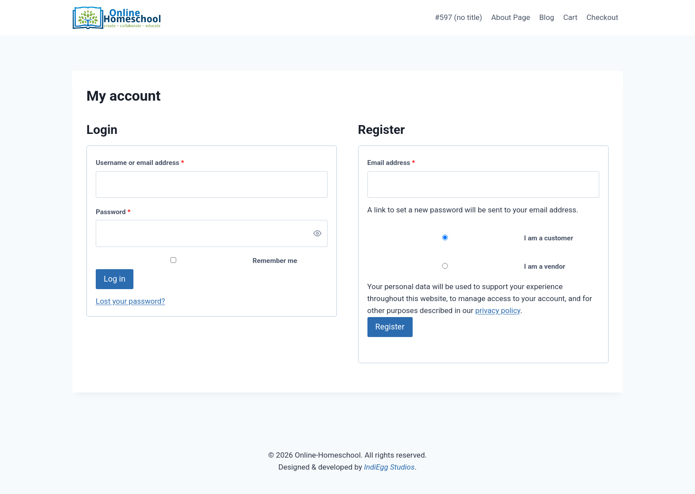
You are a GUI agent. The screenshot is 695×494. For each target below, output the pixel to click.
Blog (546, 17)
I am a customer (470, 238)
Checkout (602, 17)
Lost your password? (130, 301)
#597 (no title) (458, 17)
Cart (570, 17)
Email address (393, 163)
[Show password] (317, 234)
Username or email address (142, 163)
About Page (510, 17)
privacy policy (497, 310)
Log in (114, 278)
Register (390, 326)
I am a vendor (466, 267)
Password (115, 212)
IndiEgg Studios (389, 467)
